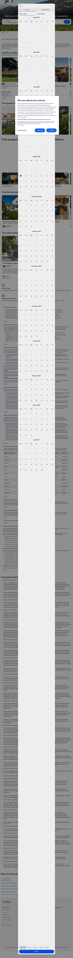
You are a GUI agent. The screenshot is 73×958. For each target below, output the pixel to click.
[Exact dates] (23, 947)
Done (36, 951)
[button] (20, 26)
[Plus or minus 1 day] (29, 947)
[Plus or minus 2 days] (34, 947)
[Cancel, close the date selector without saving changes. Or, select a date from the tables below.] (20, 6)
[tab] (27, 9)
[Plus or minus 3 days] (40, 947)
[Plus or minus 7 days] (46, 947)
